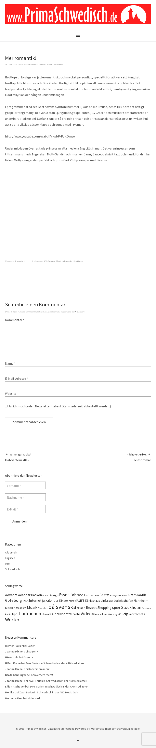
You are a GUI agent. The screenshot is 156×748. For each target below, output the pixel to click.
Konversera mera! (39, 669)
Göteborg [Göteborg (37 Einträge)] (13, 600)
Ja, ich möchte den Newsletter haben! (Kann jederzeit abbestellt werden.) (58, 406)
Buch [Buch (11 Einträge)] (45, 595)
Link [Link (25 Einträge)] (104, 600)
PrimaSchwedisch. (36, 728)
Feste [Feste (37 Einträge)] (104, 594)
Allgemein (11, 552)
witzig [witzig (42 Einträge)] (123, 613)
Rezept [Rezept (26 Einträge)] (91, 607)
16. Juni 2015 (11, 64)
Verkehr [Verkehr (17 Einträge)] (74, 614)
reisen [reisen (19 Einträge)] (81, 608)
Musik (58, 261)
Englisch (10, 558)
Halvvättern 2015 (18, 457)
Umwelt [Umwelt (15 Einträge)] (46, 614)
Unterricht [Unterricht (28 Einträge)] (60, 614)
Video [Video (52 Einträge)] (86, 613)
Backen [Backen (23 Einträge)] (36, 595)
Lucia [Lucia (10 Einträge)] (110, 600)
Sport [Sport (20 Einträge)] (116, 608)
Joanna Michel (30, 64)
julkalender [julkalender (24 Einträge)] (50, 600)
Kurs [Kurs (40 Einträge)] (80, 600)
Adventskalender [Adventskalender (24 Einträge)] (17, 595)
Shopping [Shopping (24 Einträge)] (105, 607)
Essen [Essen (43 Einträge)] (64, 594)
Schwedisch (20, 261)
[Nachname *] (25, 497)
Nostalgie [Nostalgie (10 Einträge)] (43, 607)
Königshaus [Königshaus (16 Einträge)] (92, 601)
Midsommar (139, 457)
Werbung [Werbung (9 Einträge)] (112, 614)
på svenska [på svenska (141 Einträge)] (62, 606)
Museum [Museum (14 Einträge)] (21, 608)
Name (10, 363)
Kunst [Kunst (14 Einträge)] (72, 601)
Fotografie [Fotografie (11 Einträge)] (115, 595)
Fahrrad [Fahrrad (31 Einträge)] (76, 594)
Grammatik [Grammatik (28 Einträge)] (137, 595)
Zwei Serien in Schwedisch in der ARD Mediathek (55, 663)
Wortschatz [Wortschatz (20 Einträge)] (137, 614)
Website (10, 394)
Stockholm (78, 261)
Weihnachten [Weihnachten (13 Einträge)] (99, 614)
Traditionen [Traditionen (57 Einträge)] (29, 613)
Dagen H (33, 646)
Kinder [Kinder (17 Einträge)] (63, 601)
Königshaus (49, 261)
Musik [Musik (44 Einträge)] (32, 607)
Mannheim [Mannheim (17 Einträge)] (141, 601)
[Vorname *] (25, 485)
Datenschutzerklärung (61, 728)
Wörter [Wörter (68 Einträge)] (12, 619)
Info (7, 563)
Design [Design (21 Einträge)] (53, 595)
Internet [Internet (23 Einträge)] (35, 600)
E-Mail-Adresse (16, 378)
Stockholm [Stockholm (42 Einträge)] (131, 607)
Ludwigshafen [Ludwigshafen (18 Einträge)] (123, 600)
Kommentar (14, 320)
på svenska (67, 261)
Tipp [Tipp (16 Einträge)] (14, 614)
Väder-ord (34, 698)
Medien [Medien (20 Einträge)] (10, 608)
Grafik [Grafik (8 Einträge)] (124, 595)
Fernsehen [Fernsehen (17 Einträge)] (91, 595)
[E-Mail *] (25, 509)
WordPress (97, 728)
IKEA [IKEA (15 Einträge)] (25, 601)
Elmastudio (133, 728)
